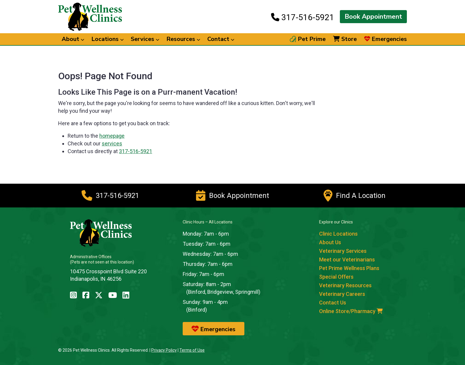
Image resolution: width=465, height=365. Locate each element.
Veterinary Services (343, 251)
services (112, 143)
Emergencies (385, 39)
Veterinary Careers (342, 294)
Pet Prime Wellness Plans (349, 268)
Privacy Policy (164, 350)
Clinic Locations (338, 234)
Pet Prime (308, 39)
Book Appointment (373, 16)
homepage (112, 136)
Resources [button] (183, 39)
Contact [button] (220, 39)
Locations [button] (107, 39)
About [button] (73, 39)
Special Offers (336, 277)
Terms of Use (192, 350)
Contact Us (332, 302)
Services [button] (145, 39)
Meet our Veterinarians (347, 259)
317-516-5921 (302, 17)
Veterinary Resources (345, 285)
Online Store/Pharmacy (351, 311)
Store (345, 39)
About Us (330, 242)
